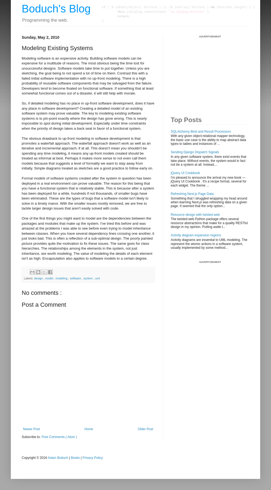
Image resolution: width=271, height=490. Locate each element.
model (49, 278)
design (39, 278)
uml (97, 278)
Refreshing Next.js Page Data (192, 194)
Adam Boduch (58, 458)
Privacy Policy (93, 458)
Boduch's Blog (56, 9)
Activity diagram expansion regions (196, 235)
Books (75, 458)
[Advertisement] (211, 72)
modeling (62, 278)
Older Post (145, 429)
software (76, 278)
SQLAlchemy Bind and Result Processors (201, 131)
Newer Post (31, 429)
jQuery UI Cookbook (185, 173)
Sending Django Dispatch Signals (195, 152)
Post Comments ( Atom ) (59, 437)
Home (89, 429)
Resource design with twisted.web (195, 215)
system (88, 278)
